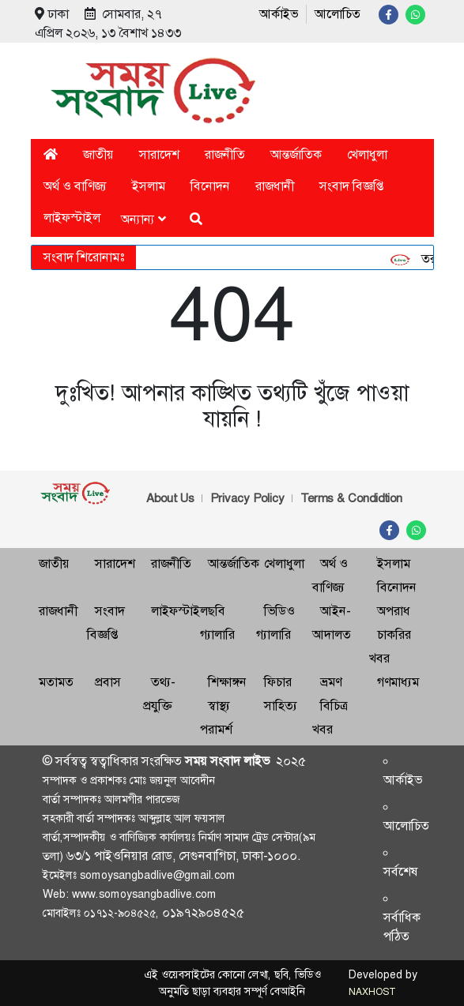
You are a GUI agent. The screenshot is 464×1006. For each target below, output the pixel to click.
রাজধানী (274, 186)
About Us (170, 498)
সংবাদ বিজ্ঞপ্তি (351, 186)
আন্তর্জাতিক (296, 154)
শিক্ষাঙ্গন (227, 682)
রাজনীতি (225, 154)
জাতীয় (98, 154)
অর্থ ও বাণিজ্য (75, 186)
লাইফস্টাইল (71, 217)
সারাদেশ (159, 154)
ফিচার (278, 682)
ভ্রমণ (330, 682)
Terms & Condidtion (351, 498)
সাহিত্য (280, 705)
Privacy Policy (247, 498)
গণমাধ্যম (398, 682)
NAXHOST (371, 991)
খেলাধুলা (367, 154)
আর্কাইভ (278, 14)
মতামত (56, 682)
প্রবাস (108, 682)
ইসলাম (148, 186)
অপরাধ (393, 610)
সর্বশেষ (400, 871)
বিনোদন (210, 186)
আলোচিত (337, 14)
